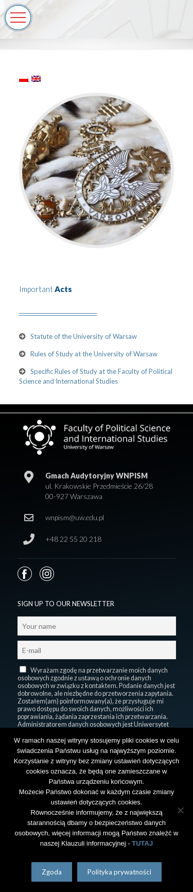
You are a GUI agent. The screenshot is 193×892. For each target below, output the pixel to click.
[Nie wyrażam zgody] (180, 810)
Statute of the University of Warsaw (83, 336)
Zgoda (52, 872)
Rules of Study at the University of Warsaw (93, 354)
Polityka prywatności (119, 872)
